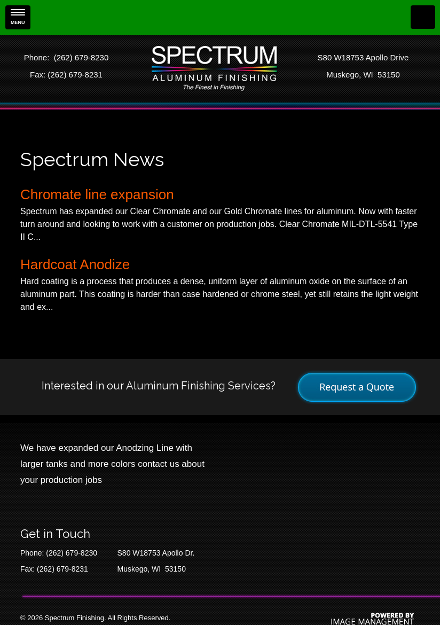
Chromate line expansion (97, 194)
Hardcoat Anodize (75, 264)
